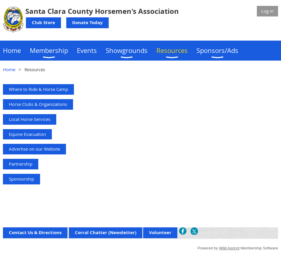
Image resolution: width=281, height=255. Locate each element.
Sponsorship (21, 179)
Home (9, 69)
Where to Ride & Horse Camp (38, 89)
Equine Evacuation (27, 134)
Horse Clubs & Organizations (38, 104)
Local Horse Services (29, 119)
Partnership (20, 164)
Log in (267, 11)
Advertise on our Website (34, 149)
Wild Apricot (229, 248)
